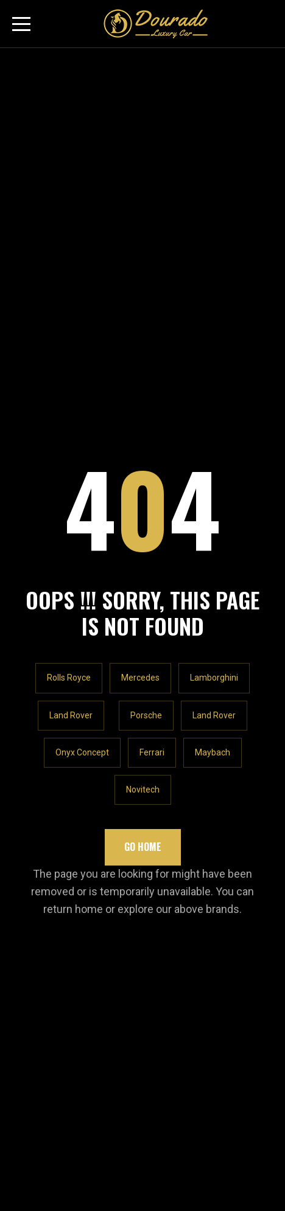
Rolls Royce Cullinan (55, 743)
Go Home (142, 436)
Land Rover (71, 305)
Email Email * (38, 934)
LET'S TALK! (52, 577)
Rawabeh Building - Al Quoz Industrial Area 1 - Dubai (137, 608)
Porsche (146, 305)
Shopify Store (41, 826)
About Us (31, 698)
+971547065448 (63, 632)
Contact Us (35, 871)
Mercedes (140, 267)
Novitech (143, 379)
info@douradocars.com (79, 656)
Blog (22, 766)
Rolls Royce (69, 267)
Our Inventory (40, 720)
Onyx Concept (82, 342)
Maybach (212, 342)
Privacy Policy (42, 849)
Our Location (39, 804)
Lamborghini (214, 267)
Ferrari (151, 342)
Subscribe (235, 943)
